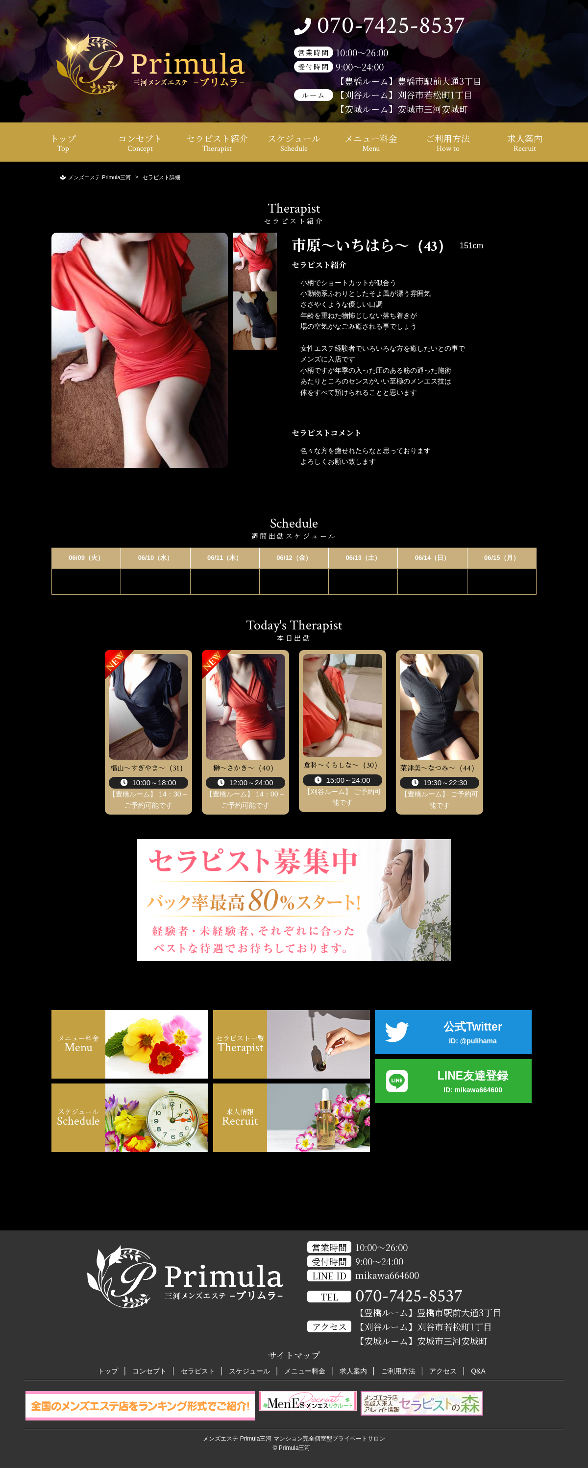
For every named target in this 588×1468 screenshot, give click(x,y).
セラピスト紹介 (217, 143)
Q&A (478, 1371)
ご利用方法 (448, 143)
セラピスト (198, 1371)
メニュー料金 (370, 143)
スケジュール (294, 143)
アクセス (443, 1371)
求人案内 (524, 143)
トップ (63, 143)
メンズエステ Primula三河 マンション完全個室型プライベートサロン (294, 1438)
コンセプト (140, 143)
